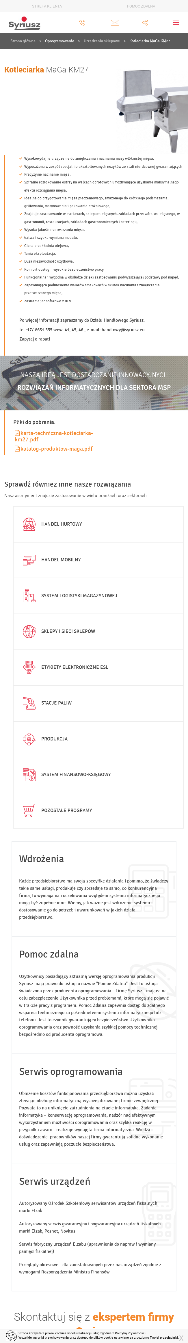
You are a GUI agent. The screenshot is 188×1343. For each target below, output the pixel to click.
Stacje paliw (46, 703)
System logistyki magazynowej (69, 595)
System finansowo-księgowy (66, 775)
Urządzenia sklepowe (102, 41)
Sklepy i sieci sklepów (58, 631)
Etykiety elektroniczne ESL (65, 667)
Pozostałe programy (56, 810)
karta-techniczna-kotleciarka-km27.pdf (54, 436)
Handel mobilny (51, 560)
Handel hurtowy (51, 524)
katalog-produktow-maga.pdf (54, 448)
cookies (60, 1333)
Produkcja (44, 739)
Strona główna (23, 41)
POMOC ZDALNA (141, 6)
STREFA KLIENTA (47, 6)
